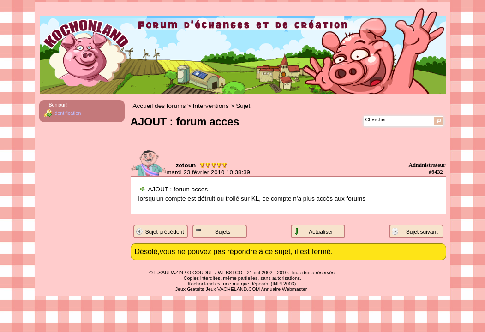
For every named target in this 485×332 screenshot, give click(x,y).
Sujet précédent (164, 232)
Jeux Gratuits (189, 289)
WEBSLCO (230, 272)
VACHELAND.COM (238, 289)
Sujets (222, 232)
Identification (67, 113)
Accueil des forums (159, 105)
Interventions (211, 105)
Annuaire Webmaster (284, 289)
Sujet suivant (422, 232)
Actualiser (321, 232)
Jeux (210, 289)
